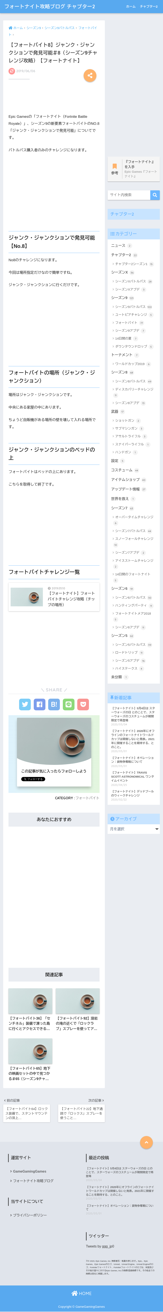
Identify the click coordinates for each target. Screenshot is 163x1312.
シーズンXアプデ (130, 289)
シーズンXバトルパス (134, 281)
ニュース (121, 245)
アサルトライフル (131, 436)
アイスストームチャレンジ (133, 564)
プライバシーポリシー (30, 1215)
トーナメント (125, 355)
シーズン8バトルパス (133, 381)
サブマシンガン (129, 428)
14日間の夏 (126, 338)
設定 (118, 461)
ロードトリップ (129, 652)
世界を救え (123, 498)
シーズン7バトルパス (133, 531)
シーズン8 (122, 372)
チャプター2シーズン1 (134, 264)
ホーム (131, 6)
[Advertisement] (54, 99)
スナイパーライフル (132, 444)
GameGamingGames (29, 1171)
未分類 (120, 677)
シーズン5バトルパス (133, 645)
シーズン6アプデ (130, 627)
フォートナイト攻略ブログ (33, 1181)
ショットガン (128, 420)
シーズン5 (122, 636)
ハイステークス (129, 668)
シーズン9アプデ (130, 330)
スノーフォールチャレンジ (133, 542)
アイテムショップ (128, 480)
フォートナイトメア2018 (132, 617)
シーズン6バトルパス (133, 597)
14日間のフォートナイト (132, 577)
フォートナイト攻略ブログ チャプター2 (49, 6)
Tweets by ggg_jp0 (100, 1247)
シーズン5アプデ (130, 660)
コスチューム (125, 470)
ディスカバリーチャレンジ (133, 393)
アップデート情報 (128, 489)
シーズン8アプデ (130, 403)
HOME (81, 1293)
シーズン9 (122, 298)
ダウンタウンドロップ (134, 346)
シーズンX (123, 272)
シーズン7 (122, 508)
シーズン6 (122, 588)
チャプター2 (148, 6)
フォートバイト (87, 798)
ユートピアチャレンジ (134, 314)
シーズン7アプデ (130, 552)
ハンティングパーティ (134, 605)
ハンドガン (126, 452)
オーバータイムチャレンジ (133, 520)
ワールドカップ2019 (133, 364)
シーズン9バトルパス (133, 307)
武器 (118, 411)
